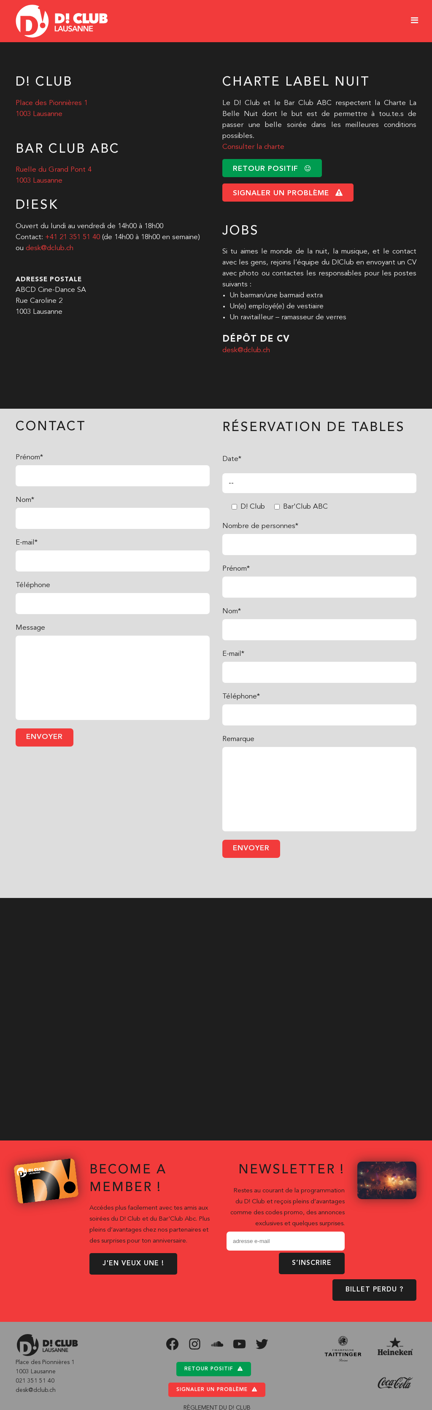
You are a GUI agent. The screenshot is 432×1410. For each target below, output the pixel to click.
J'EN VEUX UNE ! (133, 1263)
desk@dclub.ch (49, 248)
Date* (231, 459)
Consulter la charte (253, 147)
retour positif (272, 168)
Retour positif (213, 1369)
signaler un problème (288, 193)
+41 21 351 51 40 (72, 237)
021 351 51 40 (35, 1381)
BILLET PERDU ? (374, 1289)
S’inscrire (312, 1263)
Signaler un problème (216, 1389)
